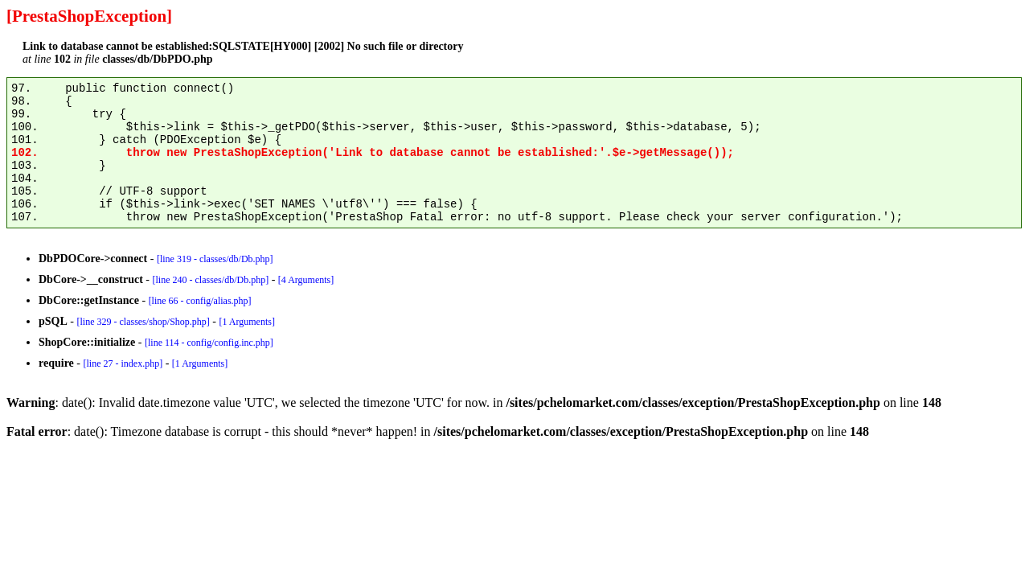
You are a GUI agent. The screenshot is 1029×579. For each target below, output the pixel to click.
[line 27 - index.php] (122, 363)
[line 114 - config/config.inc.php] (209, 342)
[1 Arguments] (246, 321)
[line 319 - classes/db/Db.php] (215, 259)
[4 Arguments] (306, 279)
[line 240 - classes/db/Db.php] (210, 279)
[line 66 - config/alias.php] (200, 300)
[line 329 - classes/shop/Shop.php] (142, 321)
